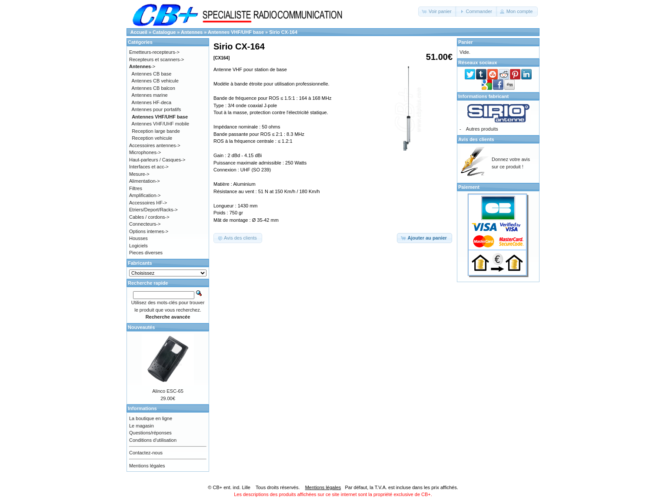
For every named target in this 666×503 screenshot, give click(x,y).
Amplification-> (144, 195)
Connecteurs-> (144, 224)
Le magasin (141, 425)
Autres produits (482, 129)
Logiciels (138, 245)
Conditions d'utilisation (152, 440)
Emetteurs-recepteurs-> (154, 52)
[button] (437, 11)
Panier (465, 42)
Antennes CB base (152, 73)
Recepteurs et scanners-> (156, 59)
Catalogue (164, 32)
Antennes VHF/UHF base (236, 32)
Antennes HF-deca (152, 102)
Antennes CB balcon (153, 88)
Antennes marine (150, 95)
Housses (138, 238)
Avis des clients (476, 139)
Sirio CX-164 (283, 32)
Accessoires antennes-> (154, 145)
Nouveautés (141, 327)
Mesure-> (139, 174)
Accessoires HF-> (148, 202)
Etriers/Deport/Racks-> (153, 209)
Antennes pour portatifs (156, 109)
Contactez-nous (146, 452)
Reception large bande (156, 131)
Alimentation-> (144, 181)
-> (142, 66)
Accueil (138, 32)
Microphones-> (145, 152)
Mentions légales (147, 465)
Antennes (192, 32)
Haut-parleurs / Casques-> (157, 159)
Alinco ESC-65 (167, 391)
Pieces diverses (146, 252)
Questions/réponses (150, 432)
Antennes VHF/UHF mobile (161, 123)
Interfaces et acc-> (149, 166)
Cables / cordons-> (149, 217)
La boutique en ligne (150, 418)
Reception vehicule (152, 138)
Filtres (135, 188)
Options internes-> (148, 231)
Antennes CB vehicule (155, 80)
